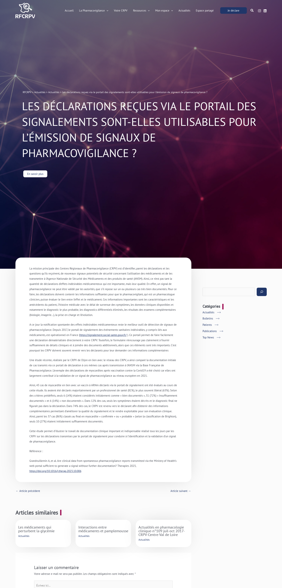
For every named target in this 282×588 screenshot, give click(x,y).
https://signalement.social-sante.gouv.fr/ (103, 335)
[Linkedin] (265, 10)
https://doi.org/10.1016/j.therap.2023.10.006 (55, 471)
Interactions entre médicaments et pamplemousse (103, 529)
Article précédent (28, 491)
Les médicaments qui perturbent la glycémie (36, 529)
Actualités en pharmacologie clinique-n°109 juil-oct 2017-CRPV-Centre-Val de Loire (161, 531)
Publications (210, 331)
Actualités (23, 536)
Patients (207, 325)
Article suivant (181, 491)
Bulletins (208, 318)
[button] (106, 10)
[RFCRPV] (25, 10)
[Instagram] (259, 10)
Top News (208, 337)
